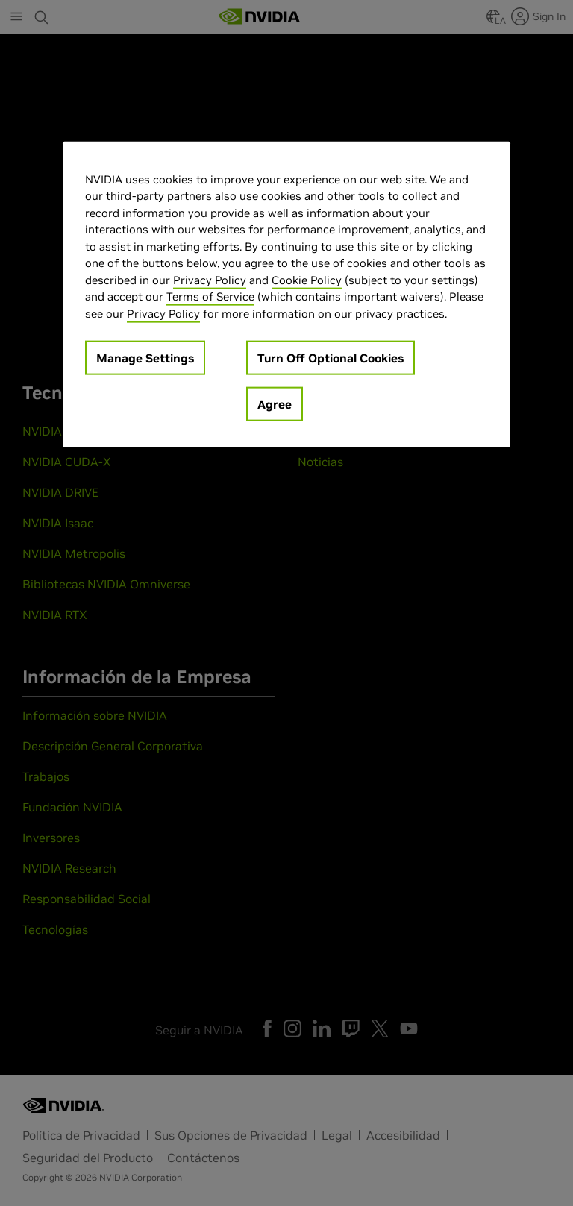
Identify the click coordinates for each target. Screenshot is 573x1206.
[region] (286, 294)
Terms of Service (210, 296)
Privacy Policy (209, 279)
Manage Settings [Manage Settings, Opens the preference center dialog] (145, 358)
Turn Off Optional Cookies (330, 358)
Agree (274, 404)
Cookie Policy (307, 279)
